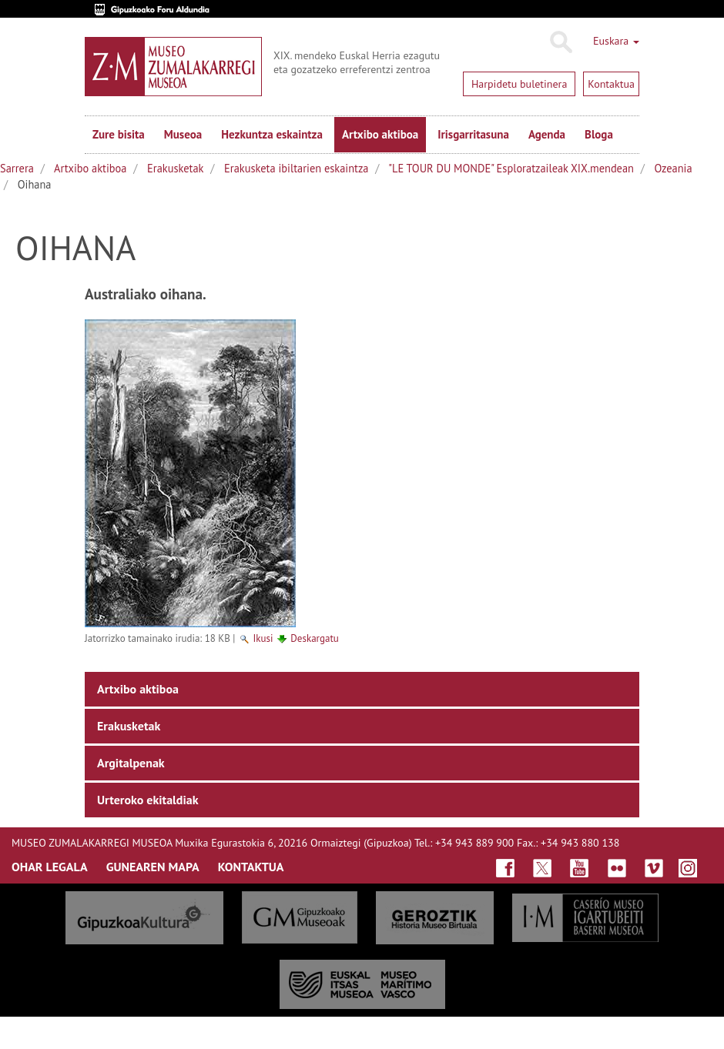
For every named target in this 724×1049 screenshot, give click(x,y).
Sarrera (17, 168)
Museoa (183, 134)
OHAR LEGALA (50, 866)
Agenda (546, 134)
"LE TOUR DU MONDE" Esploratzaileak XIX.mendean (511, 168)
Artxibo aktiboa (380, 134)
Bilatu (560, 42)
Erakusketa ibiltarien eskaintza (296, 168)
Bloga (599, 134)
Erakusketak (175, 168)
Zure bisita (118, 134)
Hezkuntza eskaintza (272, 134)
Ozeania (673, 168)
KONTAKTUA (251, 866)
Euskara (616, 41)
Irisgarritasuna (473, 134)
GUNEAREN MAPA (152, 866)
